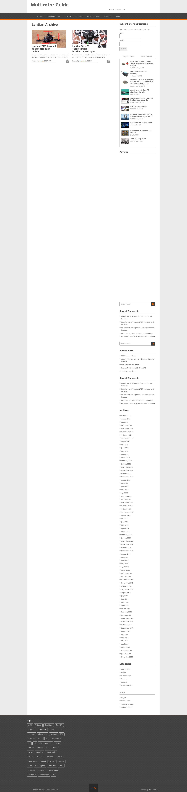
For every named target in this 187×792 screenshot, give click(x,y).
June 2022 (124, 448)
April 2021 (125, 493)
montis (41, 61)
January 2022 (126, 464)
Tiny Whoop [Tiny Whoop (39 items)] (53, 770)
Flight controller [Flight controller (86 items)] (45, 743)
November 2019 (127, 544)
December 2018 (127, 580)
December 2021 (127, 467)
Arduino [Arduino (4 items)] (38, 725)
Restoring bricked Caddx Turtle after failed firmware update (141, 63)
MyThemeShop (153, 790)
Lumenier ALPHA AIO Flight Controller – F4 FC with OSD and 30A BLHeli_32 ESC (141, 82)
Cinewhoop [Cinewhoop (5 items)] (42, 734)
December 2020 (127, 502)
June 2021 (124, 486)
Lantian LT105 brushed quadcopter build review (44, 49)
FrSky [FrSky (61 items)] (31, 752)
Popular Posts (128, 56)
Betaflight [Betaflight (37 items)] (48, 725)
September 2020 (127, 512)
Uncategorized (126, 685)
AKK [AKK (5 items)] (30, 725)
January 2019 (126, 576)
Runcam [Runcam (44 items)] (42, 770)
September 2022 (127, 438)
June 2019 (124, 560)
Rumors (107, 16)
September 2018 (127, 589)
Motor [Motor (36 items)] (52, 761)
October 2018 (126, 586)
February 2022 (126, 461)
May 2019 (124, 564)
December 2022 (127, 428)
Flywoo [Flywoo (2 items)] (31, 747)
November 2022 (127, 432)
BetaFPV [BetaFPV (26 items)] (59, 725)
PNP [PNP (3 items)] (30, 766)
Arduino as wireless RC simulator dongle (139, 91)
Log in (123, 697)
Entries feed (125, 701)
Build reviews (93, 16)
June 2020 (124, 522)
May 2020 (124, 525)
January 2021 (126, 499)
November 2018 (127, 583)
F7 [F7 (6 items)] (29, 743)
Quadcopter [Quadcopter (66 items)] (40, 766)
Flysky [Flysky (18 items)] (57, 743)
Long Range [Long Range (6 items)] (33, 761)
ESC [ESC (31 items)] (47, 738)
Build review (125, 669)
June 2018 (124, 599)
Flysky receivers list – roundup (139, 72)
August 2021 (125, 480)
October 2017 (126, 625)
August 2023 (125, 419)
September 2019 (127, 551)
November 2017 (127, 621)
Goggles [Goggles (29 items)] (39, 752)
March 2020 (125, 531)
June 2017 (124, 638)
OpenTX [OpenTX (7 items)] (61, 761)
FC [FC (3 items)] (35, 743)
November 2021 (127, 470)
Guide (123, 672)
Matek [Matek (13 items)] (43, 761)
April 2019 (125, 567)
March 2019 (125, 570)
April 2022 (125, 454)
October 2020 (126, 509)
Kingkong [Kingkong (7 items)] (49, 757)
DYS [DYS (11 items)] (61, 734)
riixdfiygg (124, 333)
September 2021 (127, 477)
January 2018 (126, 615)
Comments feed (127, 704)
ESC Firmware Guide (138, 106)
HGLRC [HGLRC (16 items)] (31, 757)
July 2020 (124, 519)
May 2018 (124, 602)
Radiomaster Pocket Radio (141, 122)
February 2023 (126, 425)
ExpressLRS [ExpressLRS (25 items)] (56, 738)
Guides (68, 16)
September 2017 (127, 628)
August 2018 (125, 592)
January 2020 (126, 538)
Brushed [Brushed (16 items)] (32, 729)
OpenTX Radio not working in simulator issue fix (141, 99)
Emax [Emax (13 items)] (40, 738)
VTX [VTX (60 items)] (53, 775)
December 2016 (127, 657)
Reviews (79, 16)
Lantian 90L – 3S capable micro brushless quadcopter (84, 49)
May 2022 (124, 451)
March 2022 (125, 457)
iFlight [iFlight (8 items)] (39, 757)
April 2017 (125, 644)
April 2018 (125, 605)
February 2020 (126, 535)
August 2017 (125, 631)
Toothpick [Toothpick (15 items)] (32, 775)
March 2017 (125, 647)
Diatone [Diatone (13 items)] (54, 734)
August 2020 (125, 515)
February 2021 (126, 496)
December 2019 (127, 541)
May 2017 (124, 641)
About (119, 16)
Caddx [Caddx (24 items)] (52, 729)
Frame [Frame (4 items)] (54, 747)
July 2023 (124, 422)
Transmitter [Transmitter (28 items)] (44, 775)
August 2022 (125, 441)
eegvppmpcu (126, 336)
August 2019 (125, 554)
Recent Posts (146, 56)
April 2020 (125, 528)
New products (53, 16)
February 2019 (126, 573)
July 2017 (124, 634)
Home (39, 16)
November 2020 (127, 506)
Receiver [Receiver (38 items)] (32, 770)
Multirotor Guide (50, 5)
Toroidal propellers (138, 139)
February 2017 (126, 650)
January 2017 (126, 654)
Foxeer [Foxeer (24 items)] (40, 747)
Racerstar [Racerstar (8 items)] (51, 766)
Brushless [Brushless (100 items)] (42, 729)
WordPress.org (126, 707)
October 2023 (126, 416)
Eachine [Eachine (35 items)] (32, 738)
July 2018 (124, 596)
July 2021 (124, 483)
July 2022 (124, 445)
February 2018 (126, 612)
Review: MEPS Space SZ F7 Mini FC (141, 131)
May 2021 (124, 490)
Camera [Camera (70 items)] (61, 729)
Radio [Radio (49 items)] (61, 766)
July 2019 (124, 557)
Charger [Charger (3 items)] (32, 734)
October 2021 (126, 473)
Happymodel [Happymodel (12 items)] (51, 752)
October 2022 (126, 435)
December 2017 (127, 618)
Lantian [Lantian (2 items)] (59, 757)
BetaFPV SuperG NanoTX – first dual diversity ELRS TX (141, 115)
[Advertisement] (137, 192)
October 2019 (126, 547)
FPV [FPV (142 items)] (47, 747)
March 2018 (125, 609)
